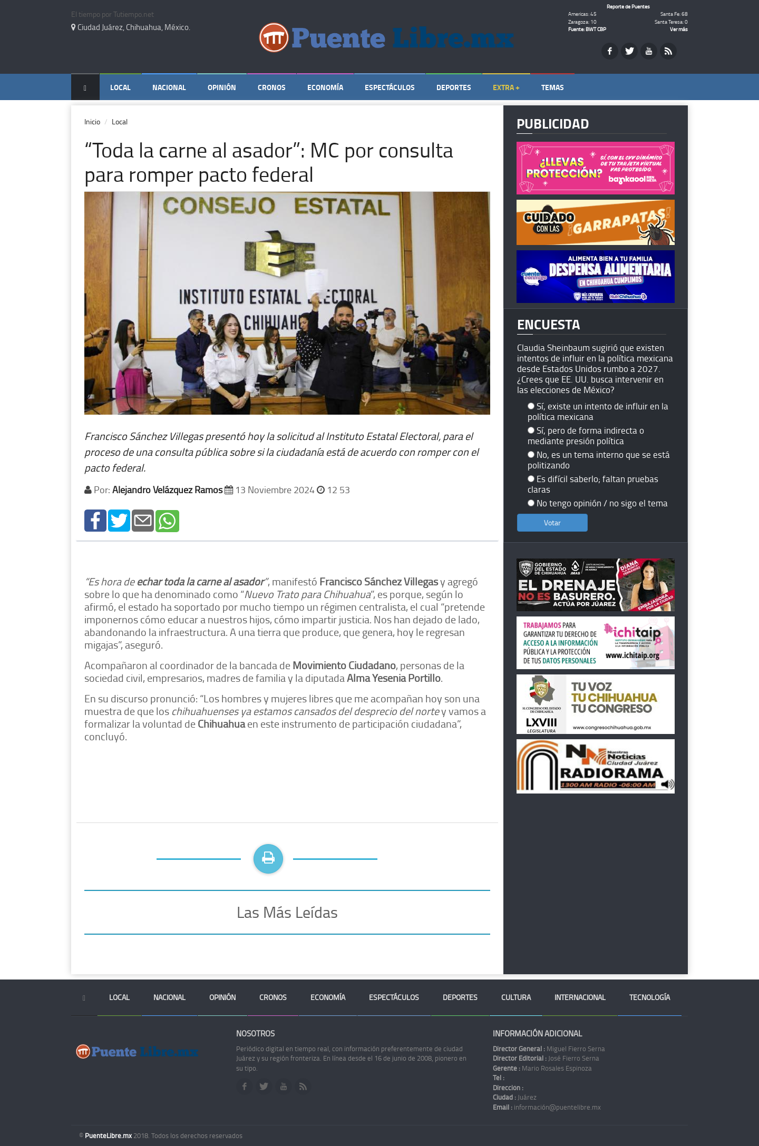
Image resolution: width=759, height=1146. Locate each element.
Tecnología (649, 997)
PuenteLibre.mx (109, 1135)
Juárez (515, 1097)
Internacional (580, 997)
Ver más (679, 29)
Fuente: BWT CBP (587, 29)
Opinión (222, 87)
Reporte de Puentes (628, 6)
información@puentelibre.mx (547, 1107)
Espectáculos (390, 87)
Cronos (272, 87)
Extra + (506, 87)
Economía (325, 87)
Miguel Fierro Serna (549, 1048)
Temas (552, 87)
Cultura (516, 997)
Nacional (169, 87)
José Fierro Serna (546, 1058)
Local (120, 87)
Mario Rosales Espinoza (542, 1068)
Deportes (453, 87)
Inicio (92, 121)
